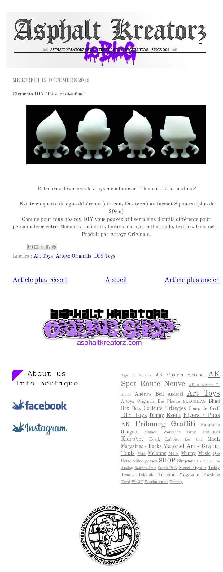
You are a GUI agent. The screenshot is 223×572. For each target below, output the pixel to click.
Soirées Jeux (145, 468)
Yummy (176, 482)
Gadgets (129, 432)
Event (173, 415)
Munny (188, 453)
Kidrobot (132, 439)
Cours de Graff (204, 408)
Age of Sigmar (136, 375)
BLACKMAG (194, 402)
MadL (214, 439)
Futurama (210, 425)
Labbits (172, 439)
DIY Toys (105, 256)
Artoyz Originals (73, 256)
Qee (216, 454)
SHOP (167, 461)
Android (175, 394)
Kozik (154, 439)
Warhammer (156, 482)
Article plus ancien (192, 280)
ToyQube (211, 475)
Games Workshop (163, 432)
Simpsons (186, 461)
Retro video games (139, 461)
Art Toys (43, 256)
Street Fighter (193, 468)
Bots (136, 408)
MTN (173, 454)
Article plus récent (40, 280)
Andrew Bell (149, 394)
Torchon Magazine (178, 475)
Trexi (125, 482)
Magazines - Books (141, 446)
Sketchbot (205, 461)
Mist (141, 454)
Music (204, 453)
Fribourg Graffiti (165, 424)
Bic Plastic (169, 401)
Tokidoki (146, 475)
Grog (191, 432)
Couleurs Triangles (164, 408)
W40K (137, 482)
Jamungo (211, 432)
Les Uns (194, 440)
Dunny (156, 415)
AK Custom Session (179, 375)
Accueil (116, 280)
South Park (167, 468)
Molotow (157, 453)
